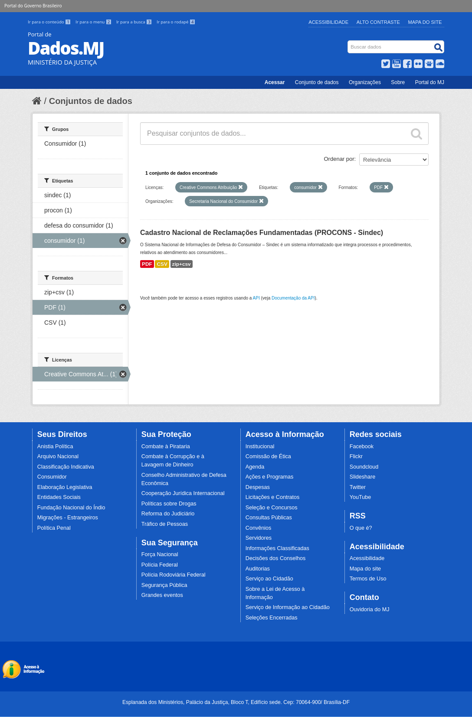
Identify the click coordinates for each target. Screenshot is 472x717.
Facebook (362, 446)
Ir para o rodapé (176, 22)
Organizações (365, 82)
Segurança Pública (164, 585)
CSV (162, 264)
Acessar (275, 82)
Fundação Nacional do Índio (71, 508)
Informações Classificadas (277, 548)
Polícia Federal (159, 565)
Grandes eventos (162, 595)
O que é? (361, 528)
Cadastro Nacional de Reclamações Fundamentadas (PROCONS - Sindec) (261, 232)
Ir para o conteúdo (50, 22)
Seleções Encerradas (272, 618)
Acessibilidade (328, 22)
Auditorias (258, 569)
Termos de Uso (368, 579)
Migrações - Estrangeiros (67, 518)
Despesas (258, 487)
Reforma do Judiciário (168, 514)
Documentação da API (293, 298)
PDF (147, 264)
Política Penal (54, 528)
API (256, 298)
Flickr (356, 456)
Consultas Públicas (269, 518)
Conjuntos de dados (90, 101)
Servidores (259, 538)
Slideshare (363, 477)
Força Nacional (159, 554)
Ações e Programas (270, 477)
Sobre (398, 82)
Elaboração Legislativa (64, 487)
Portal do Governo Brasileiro (33, 6)
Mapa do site (365, 569)
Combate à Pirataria (165, 446)
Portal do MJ (429, 82)
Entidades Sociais (59, 497)
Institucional (260, 446)
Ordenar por (339, 159)
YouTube (360, 497)
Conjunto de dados (317, 82)
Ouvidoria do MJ (370, 609)
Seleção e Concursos (272, 508)
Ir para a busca (134, 22)
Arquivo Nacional (58, 456)
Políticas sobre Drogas (169, 504)
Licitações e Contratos (273, 497)
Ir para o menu (94, 22)
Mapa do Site (425, 22)
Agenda (255, 467)
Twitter (358, 487)
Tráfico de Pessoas (164, 524)
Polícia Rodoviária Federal (173, 575)
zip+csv (181, 264)
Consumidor (52, 477)
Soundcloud (364, 467)
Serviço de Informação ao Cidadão (288, 607)
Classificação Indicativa (65, 467)
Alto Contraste (378, 22)
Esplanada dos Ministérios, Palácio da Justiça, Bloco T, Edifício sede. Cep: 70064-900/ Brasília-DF (236, 702)
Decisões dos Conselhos (276, 558)
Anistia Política (55, 446)
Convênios (259, 528)
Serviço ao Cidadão (269, 579)
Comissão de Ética (268, 456)
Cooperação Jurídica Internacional (183, 493)
